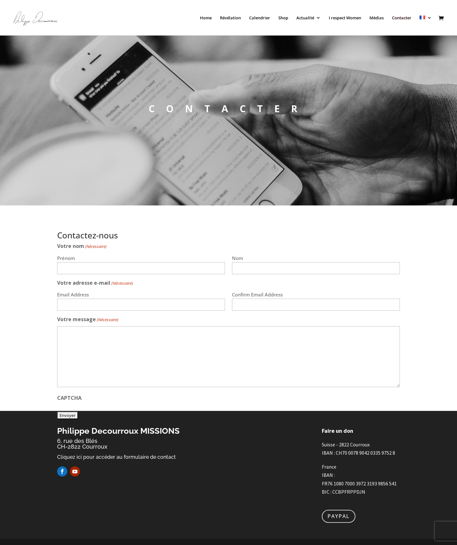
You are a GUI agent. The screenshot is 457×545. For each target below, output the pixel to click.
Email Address (73, 294)
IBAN (327, 453)
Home (206, 18)
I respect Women (345, 18)
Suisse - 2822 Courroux (346, 444)
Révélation (230, 18)
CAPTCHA (69, 397)
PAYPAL (339, 516)
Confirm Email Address (257, 294)
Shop (283, 18)
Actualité (305, 18)
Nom (237, 258)
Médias (376, 18)
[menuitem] (426, 26)
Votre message (87, 320)
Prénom (66, 258)
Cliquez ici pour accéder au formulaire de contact (116, 457)
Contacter (401, 18)
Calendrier (259, 18)
